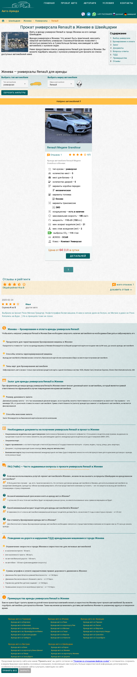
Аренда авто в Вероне (60, 635)
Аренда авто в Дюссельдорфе (23, 635)
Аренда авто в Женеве (60, 650)
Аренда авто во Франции (92, 619)
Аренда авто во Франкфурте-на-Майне (27, 631)
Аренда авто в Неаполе (60, 638)
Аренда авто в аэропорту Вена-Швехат (27, 650)
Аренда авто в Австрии (19, 644)
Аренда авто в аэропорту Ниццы (96, 631)
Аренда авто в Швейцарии (60, 644)
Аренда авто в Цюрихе (60, 657)
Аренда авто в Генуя (59, 631)
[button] (14, 84)
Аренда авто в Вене (19, 647)
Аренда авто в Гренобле (93, 635)
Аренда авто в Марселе (93, 628)
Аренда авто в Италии (58, 619)
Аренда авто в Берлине (20, 622)
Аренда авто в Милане (60, 628)
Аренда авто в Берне (59, 647)
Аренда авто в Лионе (92, 625)
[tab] (49, 3)
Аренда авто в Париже (92, 622)
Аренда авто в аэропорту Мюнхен (25, 628)
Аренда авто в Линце (19, 654)
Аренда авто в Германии (19, 619)
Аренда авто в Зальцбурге (22, 657)
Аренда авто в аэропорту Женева (65, 654)
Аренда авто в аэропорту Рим (63, 625)
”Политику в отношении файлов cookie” (91, 661)
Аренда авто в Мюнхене (21, 625)
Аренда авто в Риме (59, 622)
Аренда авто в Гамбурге (21, 638)
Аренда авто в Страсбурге (94, 638)
